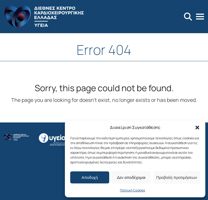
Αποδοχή (89, 177)
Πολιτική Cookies (132, 190)
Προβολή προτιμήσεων (176, 177)
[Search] (188, 17)
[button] (197, 127)
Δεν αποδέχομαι (131, 177)
